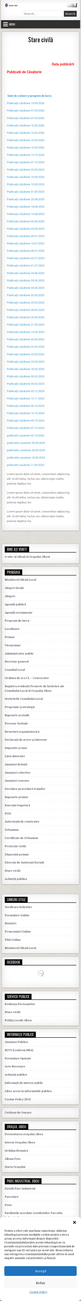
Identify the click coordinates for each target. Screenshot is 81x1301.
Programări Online (18, 931)
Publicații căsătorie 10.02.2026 (25, 132)
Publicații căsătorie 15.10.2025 (25, 155)
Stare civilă (40, 39)
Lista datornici (15, 756)
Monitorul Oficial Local (20, 579)
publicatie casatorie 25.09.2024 (26, 442)
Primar (10, 637)
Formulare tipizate (18, 1058)
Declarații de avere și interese (26, 739)
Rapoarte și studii (17, 715)
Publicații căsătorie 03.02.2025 (25, 383)
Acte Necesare (15, 1066)
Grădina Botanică (16, 1150)
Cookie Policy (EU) (18, 1099)
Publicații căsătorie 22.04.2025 (25, 346)
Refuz (40, 1283)
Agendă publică (15, 604)
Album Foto (13, 1158)
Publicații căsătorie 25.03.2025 (25, 354)
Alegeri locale (14, 588)
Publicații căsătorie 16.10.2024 (25, 413)
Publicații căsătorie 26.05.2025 (25, 317)
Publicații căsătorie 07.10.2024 (25, 428)
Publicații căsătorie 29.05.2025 (25, 302)
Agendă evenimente (18, 612)
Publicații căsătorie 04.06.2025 (25, 287)
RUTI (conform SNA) (19, 1050)
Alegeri (10, 596)
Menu (12, 24)
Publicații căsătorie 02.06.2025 (25, 295)
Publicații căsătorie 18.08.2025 (25, 206)
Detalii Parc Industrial (20, 1188)
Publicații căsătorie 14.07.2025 (25, 243)
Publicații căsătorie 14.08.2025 (25, 214)
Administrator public (19, 653)
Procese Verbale (16, 723)
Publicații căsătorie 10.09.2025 (25, 184)
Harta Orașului (15, 1166)
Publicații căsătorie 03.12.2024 (25, 391)
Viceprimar (13, 645)
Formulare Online (17, 915)
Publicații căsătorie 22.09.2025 (25, 169)
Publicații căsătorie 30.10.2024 (25, 405)
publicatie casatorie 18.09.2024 (26, 457)
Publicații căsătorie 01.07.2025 (25, 265)
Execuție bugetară (17, 805)
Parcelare (12, 1196)
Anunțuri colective (17, 772)
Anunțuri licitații (16, 764)
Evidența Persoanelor (20, 1004)
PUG (8, 813)
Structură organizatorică (22, 731)
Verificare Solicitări (18, 907)
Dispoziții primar (17, 854)
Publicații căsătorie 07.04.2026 (25, 110)
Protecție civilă (15, 846)
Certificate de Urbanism (21, 838)
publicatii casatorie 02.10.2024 (25, 435)
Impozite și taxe (16, 748)
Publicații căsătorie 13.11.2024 (25, 398)
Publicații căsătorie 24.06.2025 (25, 273)
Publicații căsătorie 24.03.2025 (25, 361)
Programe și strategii (20, 707)
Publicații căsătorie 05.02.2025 (25, 376)
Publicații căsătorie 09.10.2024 (25, 420)
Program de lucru (17, 620)
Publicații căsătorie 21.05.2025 (25, 324)
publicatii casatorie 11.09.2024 (25, 465)
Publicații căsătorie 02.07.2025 (25, 258)
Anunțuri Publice (16, 1042)
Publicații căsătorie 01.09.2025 (25, 191)
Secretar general (17, 661)
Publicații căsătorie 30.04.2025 (25, 339)
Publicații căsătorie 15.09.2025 (25, 177)
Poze (8, 1205)
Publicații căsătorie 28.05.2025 (25, 310)
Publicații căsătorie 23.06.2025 (25, 280)
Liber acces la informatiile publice (28, 1091)
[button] (74, 1222)
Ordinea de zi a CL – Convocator (27, 678)
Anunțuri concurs (17, 780)
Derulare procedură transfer (25, 788)
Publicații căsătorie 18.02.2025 (25, 369)
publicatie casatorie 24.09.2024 (26, 450)
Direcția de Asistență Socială (24, 862)
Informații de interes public (24, 1082)
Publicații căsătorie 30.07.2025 (25, 236)
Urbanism (12, 829)
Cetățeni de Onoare (18, 1112)
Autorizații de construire (22, 821)
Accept (40, 1271)
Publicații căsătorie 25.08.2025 (25, 199)
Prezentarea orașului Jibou (24, 1134)
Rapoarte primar (16, 797)
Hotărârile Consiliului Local (24, 698)
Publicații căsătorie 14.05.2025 (25, 332)
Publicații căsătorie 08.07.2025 (25, 250)
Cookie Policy (38, 1292)
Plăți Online (13, 939)
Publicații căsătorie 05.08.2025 (25, 221)
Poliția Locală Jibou (18, 1020)
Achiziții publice (16, 879)
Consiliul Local (15, 669)
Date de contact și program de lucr (29, 95)
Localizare (12, 628)
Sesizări (10, 923)
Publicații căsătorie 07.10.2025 (25, 162)
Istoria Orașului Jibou (20, 1142)
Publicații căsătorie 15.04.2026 (25, 103)
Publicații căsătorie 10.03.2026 (25, 125)
